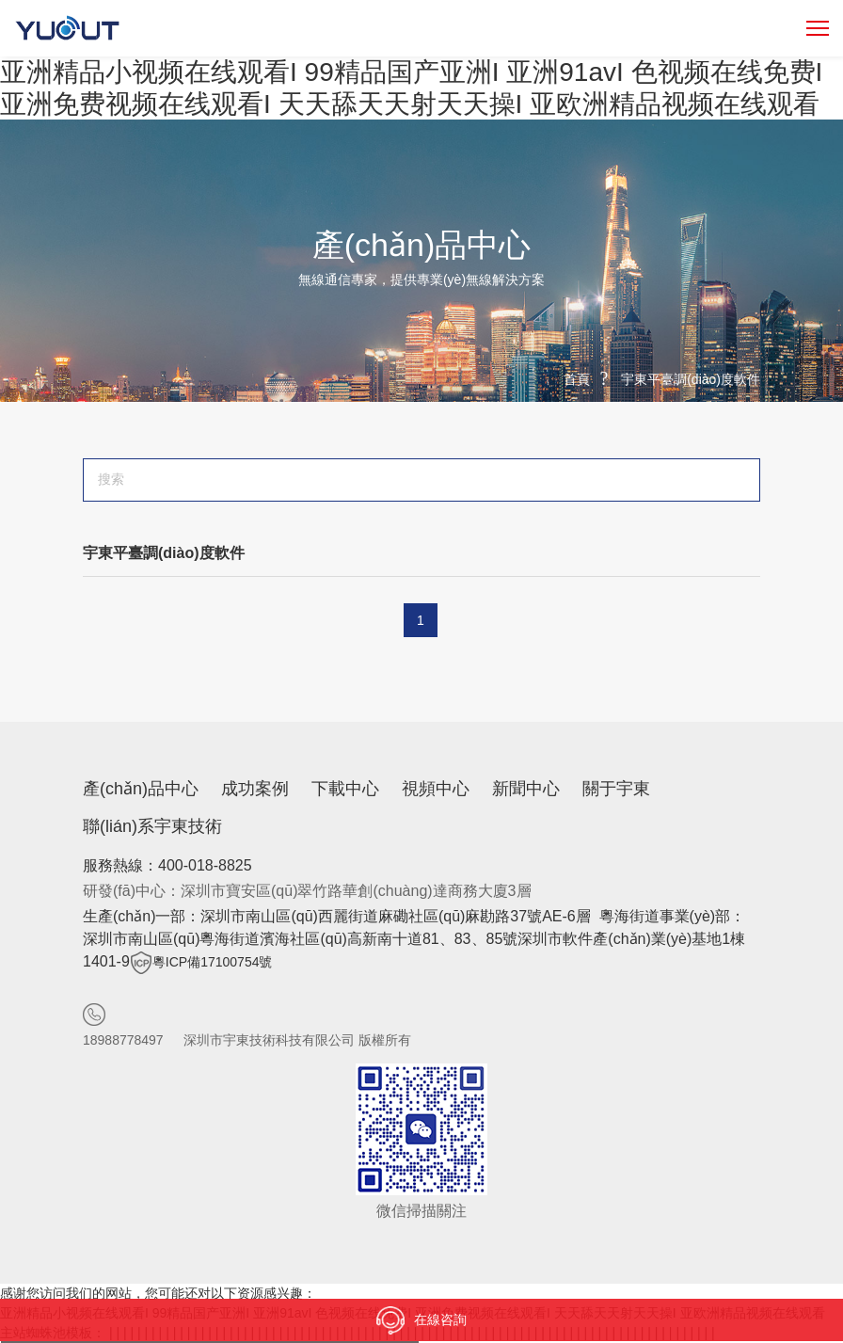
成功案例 (255, 788)
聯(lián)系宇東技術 (152, 826)
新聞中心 (526, 788)
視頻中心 (435, 788)
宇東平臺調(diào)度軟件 (690, 379)
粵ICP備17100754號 (212, 961)
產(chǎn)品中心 (141, 788)
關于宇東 (616, 788)
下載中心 (345, 788)
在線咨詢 (421, 1320)
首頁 (577, 379)
